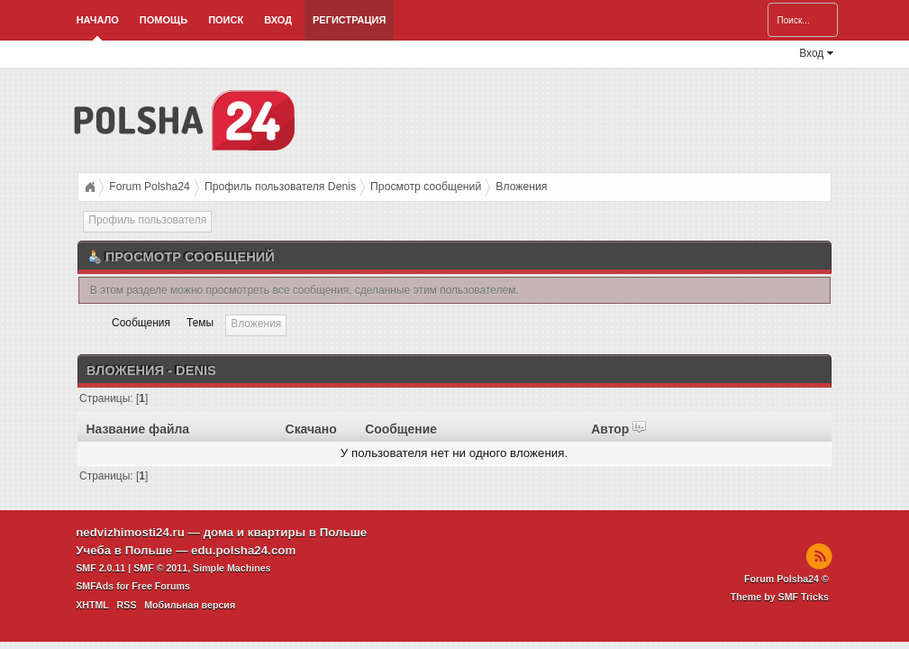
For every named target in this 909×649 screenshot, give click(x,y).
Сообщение (401, 429)
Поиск (225, 19)
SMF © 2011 (160, 567)
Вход (278, 19)
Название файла (137, 429)
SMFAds (95, 585)
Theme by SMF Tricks (780, 596)
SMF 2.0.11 (100, 567)
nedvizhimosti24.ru (130, 532)
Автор (619, 429)
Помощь (163, 19)
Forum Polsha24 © (786, 578)
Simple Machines (231, 567)
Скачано (311, 429)
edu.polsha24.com (243, 550)
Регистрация (349, 19)
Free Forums (161, 585)
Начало (98, 19)
